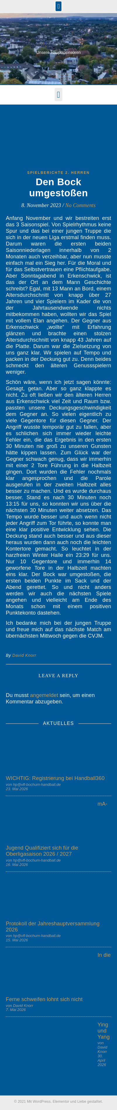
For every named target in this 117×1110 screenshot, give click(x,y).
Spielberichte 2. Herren (58, 173)
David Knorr (24, 655)
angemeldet (44, 695)
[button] (58, 6)
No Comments (80, 205)
